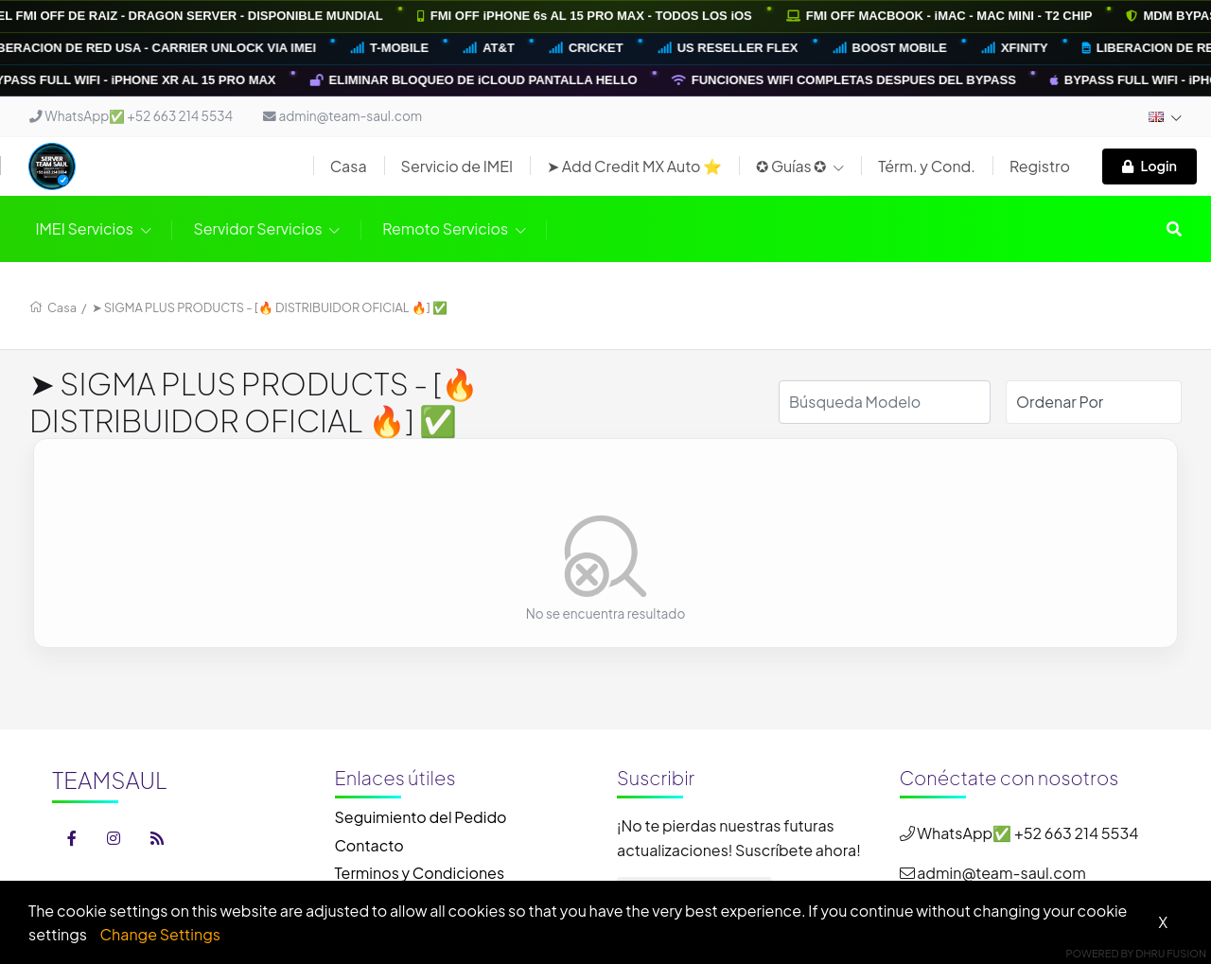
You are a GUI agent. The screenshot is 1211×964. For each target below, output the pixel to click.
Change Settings (160, 934)
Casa (348, 166)
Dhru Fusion (1170, 953)
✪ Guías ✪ (800, 166)
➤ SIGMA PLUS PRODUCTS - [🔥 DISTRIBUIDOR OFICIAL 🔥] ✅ (270, 307)
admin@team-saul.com (342, 116)
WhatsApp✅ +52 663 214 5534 (131, 116)
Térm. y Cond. (926, 166)
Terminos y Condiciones (420, 873)
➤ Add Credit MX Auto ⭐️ (634, 166)
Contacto (369, 845)
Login (1149, 165)
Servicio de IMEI (457, 166)
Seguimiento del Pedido (421, 817)
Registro (1039, 166)
